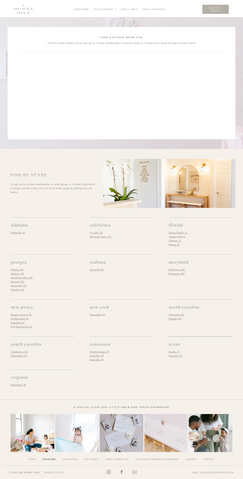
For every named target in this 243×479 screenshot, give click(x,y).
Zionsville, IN (96, 268)
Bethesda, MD (177, 272)
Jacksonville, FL (177, 235)
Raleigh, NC (175, 317)
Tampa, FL (174, 243)
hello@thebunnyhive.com (216, 471)
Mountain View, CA (100, 235)
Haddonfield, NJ (19, 317)
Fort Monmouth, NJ (21, 325)
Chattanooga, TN (99, 350)
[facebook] (121, 471)
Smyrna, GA (17, 288)
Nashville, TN (96, 358)
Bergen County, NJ (21, 313)
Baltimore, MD (177, 268)
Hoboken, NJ (17, 321)
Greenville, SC (19, 354)
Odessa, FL (175, 239)
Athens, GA (17, 268)
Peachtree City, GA (22, 276)
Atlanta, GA (17, 272)
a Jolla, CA (97, 231)
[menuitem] (81, 9)
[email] (134, 471)
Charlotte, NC (176, 313)
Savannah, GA (19, 284)
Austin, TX (174, 350)
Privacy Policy (54, 471)
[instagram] (109, 471)
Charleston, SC (19, 350)
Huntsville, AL (18, 231)
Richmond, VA (18, 384)
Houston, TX (175, 354)
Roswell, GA (17, 280)
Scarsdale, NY (97, 313)
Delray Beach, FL (178, 231)
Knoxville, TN (96, 354)
